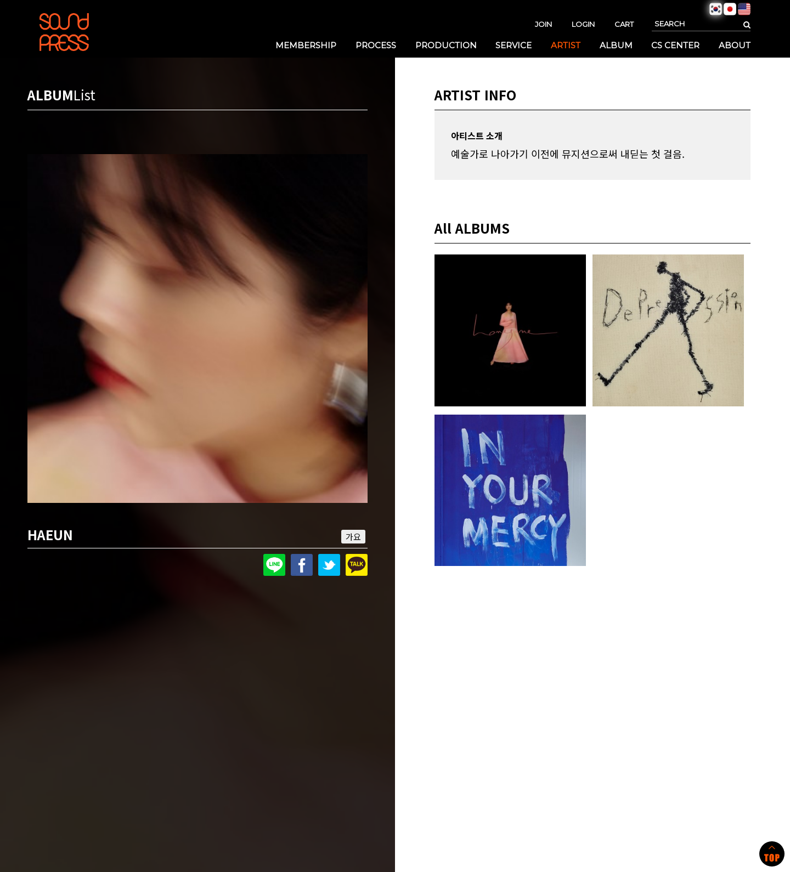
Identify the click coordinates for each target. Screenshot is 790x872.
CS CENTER (675, 45)
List (84, 94)
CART (624, 24)
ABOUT (735, 45)
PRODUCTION (446, 45)
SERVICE (513, 45)
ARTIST (565, 45)
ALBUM (616, 45)
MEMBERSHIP (305, 45)
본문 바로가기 (0, 0)
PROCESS (376, 45)
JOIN (543, 24)
